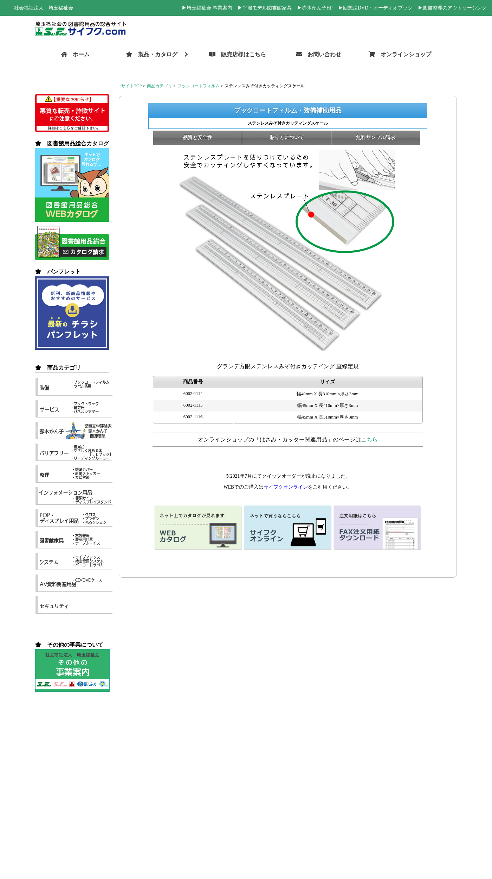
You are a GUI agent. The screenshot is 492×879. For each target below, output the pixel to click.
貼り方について (287, 137)
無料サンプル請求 (375, 137)
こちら (369, 439)
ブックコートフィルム (198, 85)
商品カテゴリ (159, 85)
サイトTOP (131, 85)
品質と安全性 (197, 137)
